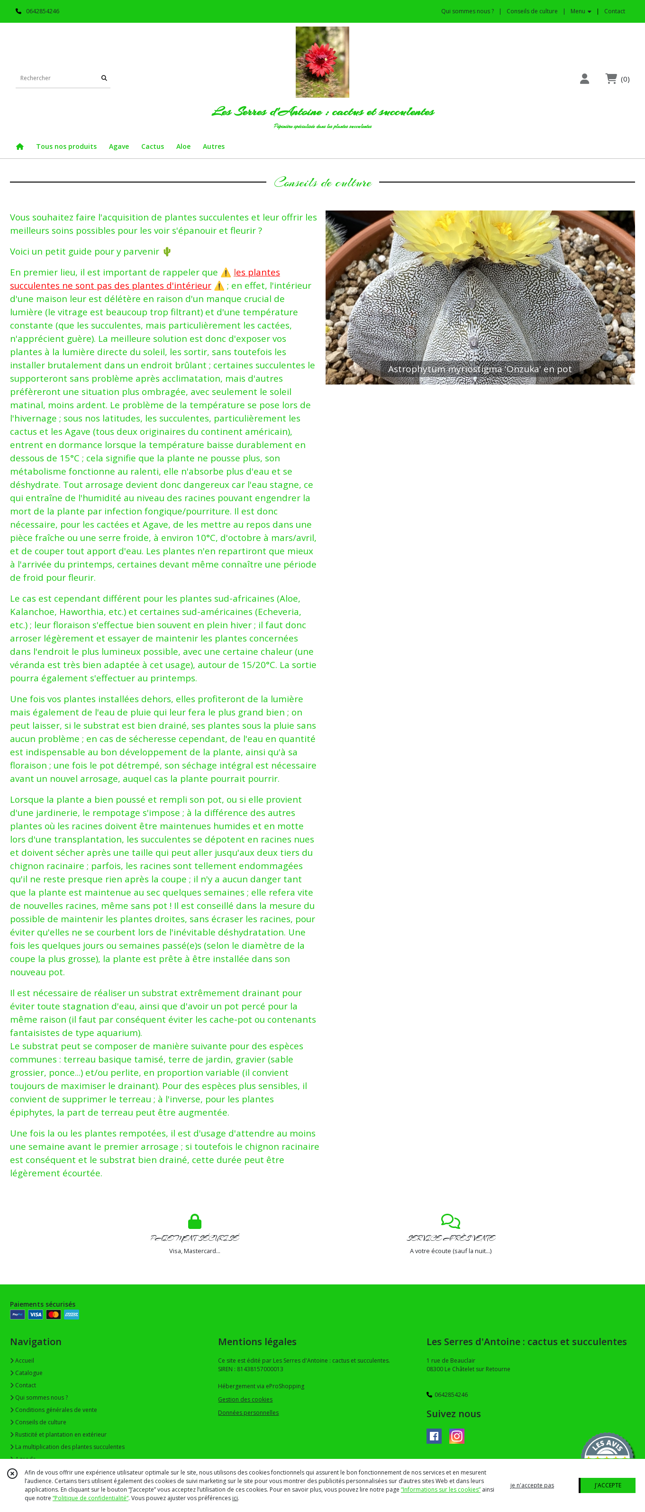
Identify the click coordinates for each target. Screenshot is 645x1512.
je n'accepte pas (532, 1485)
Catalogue (26, 1373)
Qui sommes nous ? (39, 1397)
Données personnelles (248, 1413)
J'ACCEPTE (608, 1485)
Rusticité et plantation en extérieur (58, 1434)
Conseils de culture (38, 1422)
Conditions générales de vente (53, 1410)
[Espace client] (584, 78)
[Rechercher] (104, 78)
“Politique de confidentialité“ (90, 1498)
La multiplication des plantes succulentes (67, 1447)
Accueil (22, 1360)
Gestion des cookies (245, 1399)
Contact (614, 11)
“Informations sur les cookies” (441, 1489)
